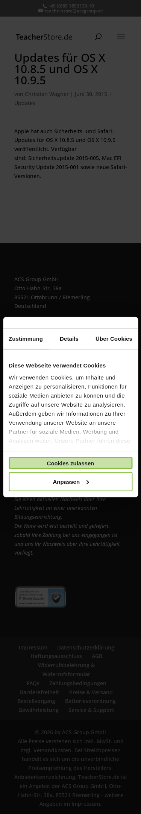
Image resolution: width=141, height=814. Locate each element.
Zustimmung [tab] (26, 338)
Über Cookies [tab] (114, 338)
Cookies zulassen (70, 463)
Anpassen (71, 481)
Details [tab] (69, 338)
